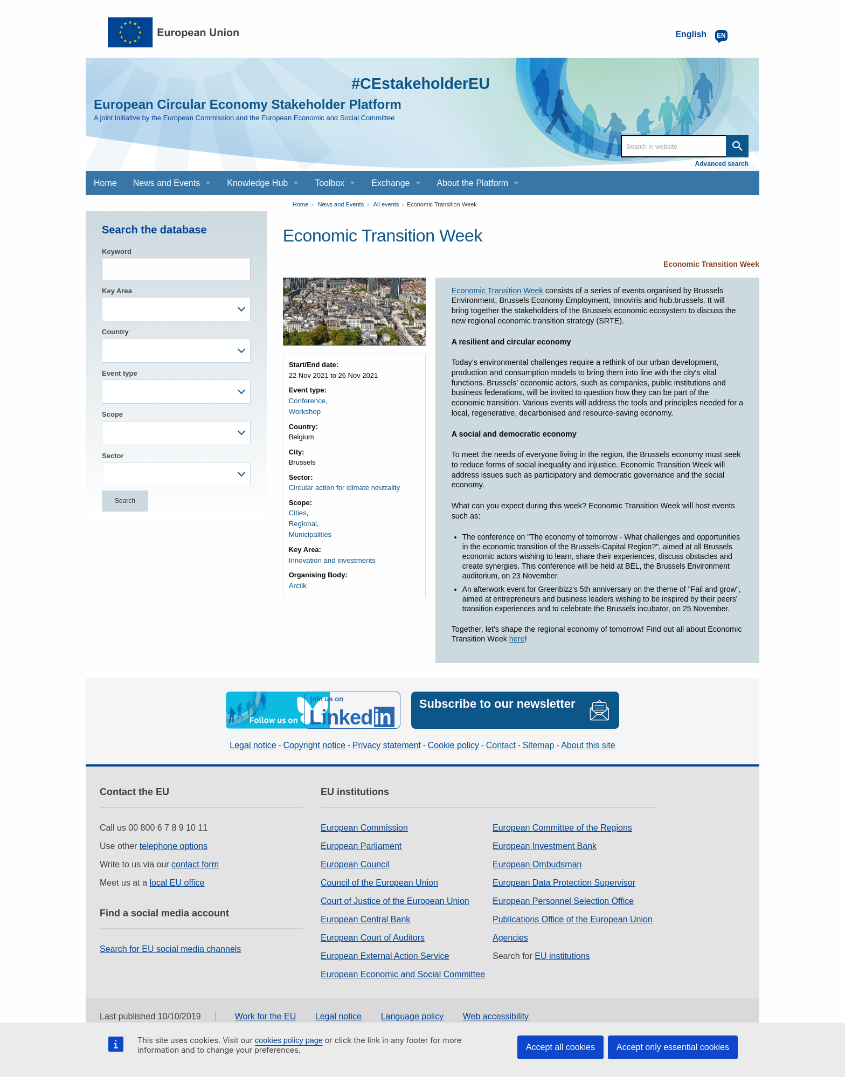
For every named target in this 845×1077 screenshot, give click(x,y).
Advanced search (722, 164)
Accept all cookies (560, 1047)
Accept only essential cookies (673, 1047)
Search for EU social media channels (170, 947)
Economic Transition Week (442, 204)
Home (300, 204)
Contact (501, 744)
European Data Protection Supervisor (564, 881)
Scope (112, 414)
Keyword (116, 251)
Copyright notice (314, 744)
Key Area (117, 291)
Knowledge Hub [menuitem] (257, 183)
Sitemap (539, 744)
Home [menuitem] (105, 183)
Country (115, 332)
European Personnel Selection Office (563, 900)
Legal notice (253, 744)
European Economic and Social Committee (403, 973)
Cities (298, 512)
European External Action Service (385, 954)
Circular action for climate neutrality (343, 487)
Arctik (298, 584)
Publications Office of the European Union (573, 918)
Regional (302, 523)
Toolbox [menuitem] (329, 183)
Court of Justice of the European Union (395, 900)
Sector (112, 456)
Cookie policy (453, 744)
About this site (588, 744)
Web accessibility (496, 1015)
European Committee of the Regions (562, 826)
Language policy (412, 1015)
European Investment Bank (545, 845)
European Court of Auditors (373, 936)
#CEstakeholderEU (417, 83)
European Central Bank (365, 918)
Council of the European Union (379, 881)
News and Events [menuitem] (166, 183)
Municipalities (310, 533)
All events (386, 204)
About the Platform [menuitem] (473, 183)
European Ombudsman (537, 863)
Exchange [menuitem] (390, 183)
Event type (119, 373)
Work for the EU (265, 1015)
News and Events (341, 204)
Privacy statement (386, 744)
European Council (355, 863)
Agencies (510, 936)
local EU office (177, 881)
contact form (195, 863)
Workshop (304, 411)
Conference (307, 401)
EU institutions (562, 954)
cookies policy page (289, 1040)
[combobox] (176, 309)
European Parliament (361, 845)
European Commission (364, 826)
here (517, 638)
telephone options (173, 845)
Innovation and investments (331, 559)
